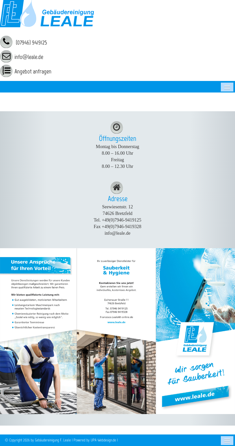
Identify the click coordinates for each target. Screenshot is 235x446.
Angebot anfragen (33, 71)
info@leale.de (29, 57)
